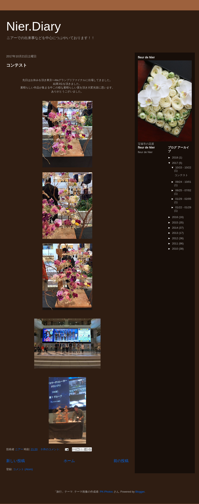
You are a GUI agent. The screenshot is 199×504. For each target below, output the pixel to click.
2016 (175, 217)
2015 (175, 222)
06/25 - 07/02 (183, 190)
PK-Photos (106, 491)
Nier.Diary (33, 26)
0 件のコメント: (51, 449)
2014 (175, 227)
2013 (175, 232)
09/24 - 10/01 (183, 181)
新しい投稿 (15, 461)
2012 (175, 238)
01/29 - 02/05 (183, 198)
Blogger (139, 491)
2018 (175, 157)
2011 (175, 243)
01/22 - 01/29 (183, 207)
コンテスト (16, 65)
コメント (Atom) (23, 469)
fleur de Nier (145, 152)
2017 (175, 162)
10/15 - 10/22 (183, 167)
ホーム (69, 461)
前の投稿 (121, 461)
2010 (175, 248)
